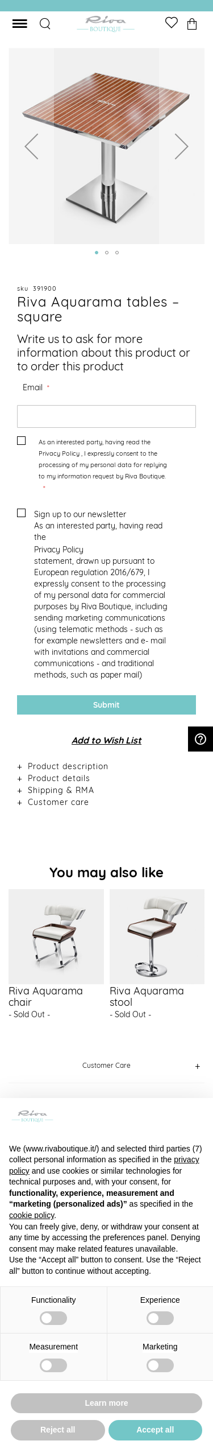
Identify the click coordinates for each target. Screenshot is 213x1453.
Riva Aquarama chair (46, 996)
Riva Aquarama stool (147, 996)
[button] (31, 146)
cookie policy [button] (31, 1215)
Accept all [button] (155, 1429)
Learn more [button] (106, 1402)
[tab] (106, 766)
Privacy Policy (59, 453)
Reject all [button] (57, 1429)
